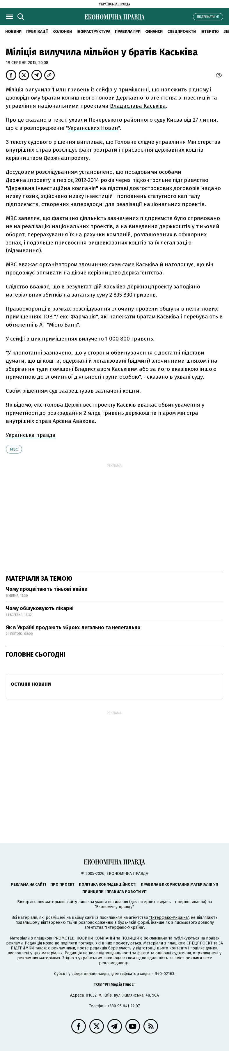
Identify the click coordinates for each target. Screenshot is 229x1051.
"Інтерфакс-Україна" (169, 917)
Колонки (62, 31)
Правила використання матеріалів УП (179, 884)
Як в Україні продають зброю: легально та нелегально (73, 627)
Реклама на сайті (28, 884)
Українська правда (31, 435)
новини (13, 31)
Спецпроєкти (181, 31)
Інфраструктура (93, 31)
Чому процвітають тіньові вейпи (47, 589)
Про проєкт (62, 884)
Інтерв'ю (209, 31)
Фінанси (154, 31)
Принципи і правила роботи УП (114, 891)
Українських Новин (93, 128)
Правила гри (128, 31)
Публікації (37, 31)
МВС (14, 449)
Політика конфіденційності (107, 884)
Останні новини (31, 684)
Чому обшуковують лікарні (40, 608)
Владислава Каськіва (138, 105)
